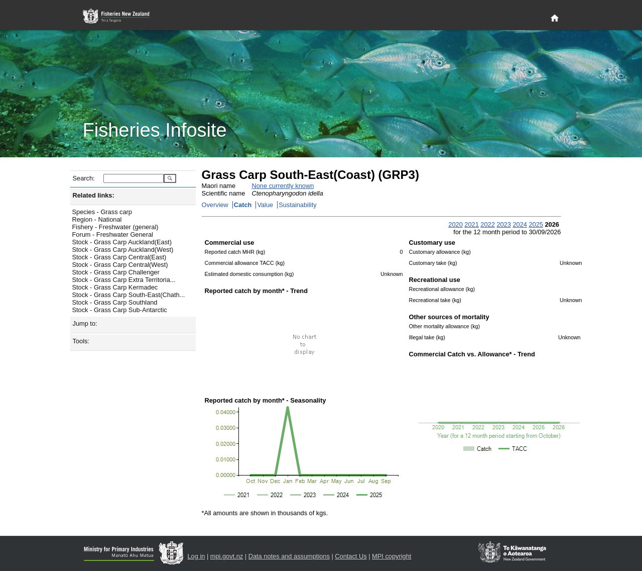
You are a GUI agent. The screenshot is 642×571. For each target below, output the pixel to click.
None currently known (283, 185)
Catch (243, 205)
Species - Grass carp (102, 212)
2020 (455, 224)
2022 (487, 224)
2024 (519, 224)
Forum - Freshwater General (112, 234)
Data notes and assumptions (289, 556)
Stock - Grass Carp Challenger (116, 272)
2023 (503, 224)
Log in (196, 556)
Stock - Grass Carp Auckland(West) (123, 249)
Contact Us (350, 556)
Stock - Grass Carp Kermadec (115, 287)
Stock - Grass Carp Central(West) (120, 264)
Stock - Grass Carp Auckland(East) (122, 242)
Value (265, 205)
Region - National (97, 219)
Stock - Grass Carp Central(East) (119, 257)
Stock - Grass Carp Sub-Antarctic (119, 310)
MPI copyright (391, 556)
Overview (215, 205)
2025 (536, 224)
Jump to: (85, 323)
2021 (471, 224)
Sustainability (297, 205)
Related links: (93, 195)
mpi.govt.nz (226, 556)
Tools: (81, 341)
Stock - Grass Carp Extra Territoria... (124, 279)
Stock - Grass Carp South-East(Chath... (128, 295)
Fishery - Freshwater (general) (115, 227)
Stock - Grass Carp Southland (115, 302)
